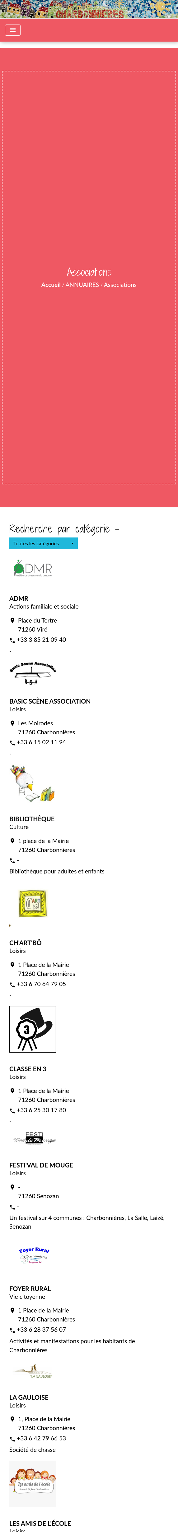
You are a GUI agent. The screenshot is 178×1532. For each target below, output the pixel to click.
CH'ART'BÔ (25, 942)
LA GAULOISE (29, 1397)
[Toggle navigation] (13, 30)
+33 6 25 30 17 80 (41, 1109)
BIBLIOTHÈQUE (31, 819)
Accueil (51, 284)
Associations (120, 284)
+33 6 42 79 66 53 (41, 1438)
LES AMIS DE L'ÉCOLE (40, 1523)
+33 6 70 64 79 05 (41, 983)
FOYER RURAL (30, 1288)
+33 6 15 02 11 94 (41, 742)
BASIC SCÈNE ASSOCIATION (50, 701)
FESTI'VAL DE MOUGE (41, 1165)
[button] (43, 543)
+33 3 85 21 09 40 (41, 639)
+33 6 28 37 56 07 (41, 1329)
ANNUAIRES (82, 284)
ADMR (18, 598)
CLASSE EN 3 (27, 1068)
